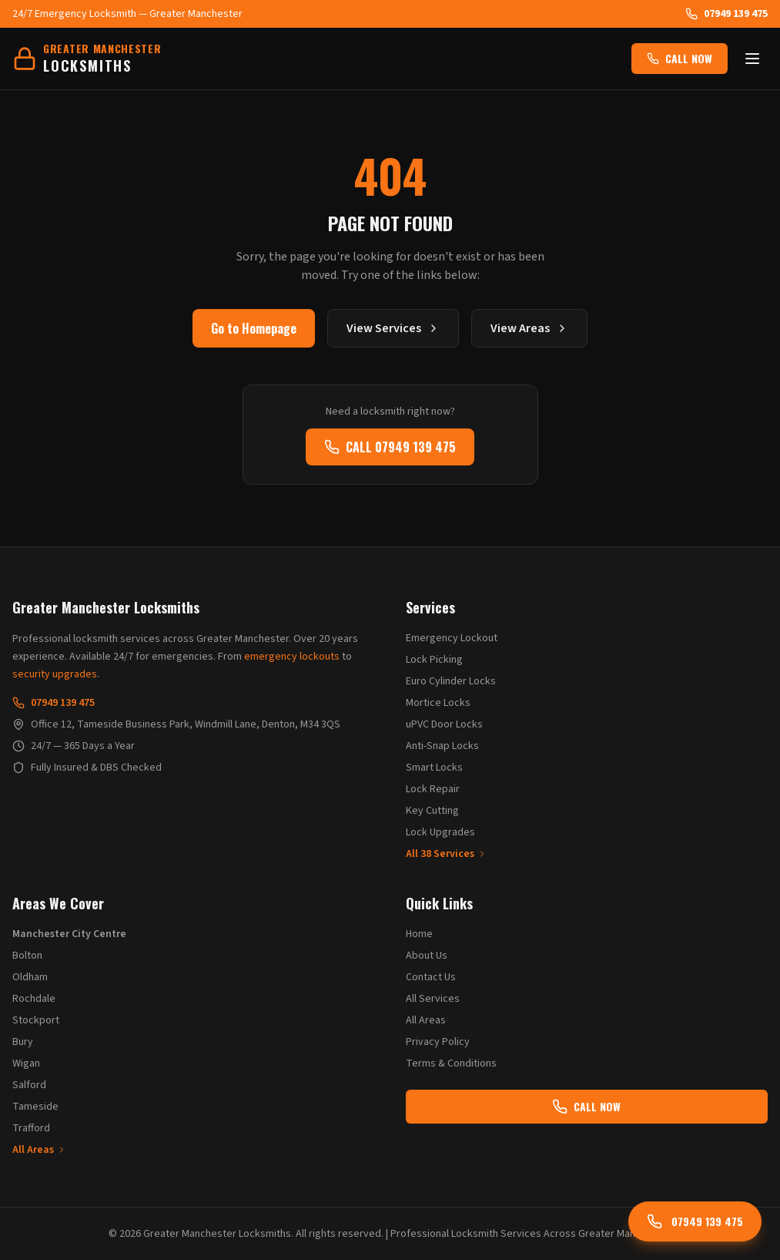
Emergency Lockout (451, 638)
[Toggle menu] (752, 58)
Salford (29, 1085)
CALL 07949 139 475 (390, 447)
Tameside (35, 1106)
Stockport (35, 1020)
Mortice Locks (438, 703)
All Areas (39, 1150)
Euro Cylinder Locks (451, 681)
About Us (426, 955)
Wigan (26, 1063)
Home (419, 934)
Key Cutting (432, 810)
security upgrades (54, 674)
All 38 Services (446, 854)
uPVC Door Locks (444, 724)
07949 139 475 (726, 14)
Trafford (31, 1128)
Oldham (30, 977)
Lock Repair (433, 789)
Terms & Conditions (451, 1063)
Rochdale (33, 998)
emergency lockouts (292, 656)
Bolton (27, 955)
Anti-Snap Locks (442, 746)
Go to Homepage (253, 328)
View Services (393, 328)
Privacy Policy (438, 1042)
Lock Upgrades (440, 832)
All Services (433, 998)
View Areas (529, 328)
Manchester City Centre (69, 934)
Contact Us (431, 977)
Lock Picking (434, 659)
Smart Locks (434, 767)
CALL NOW (679, 58)
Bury (22, 1042)
